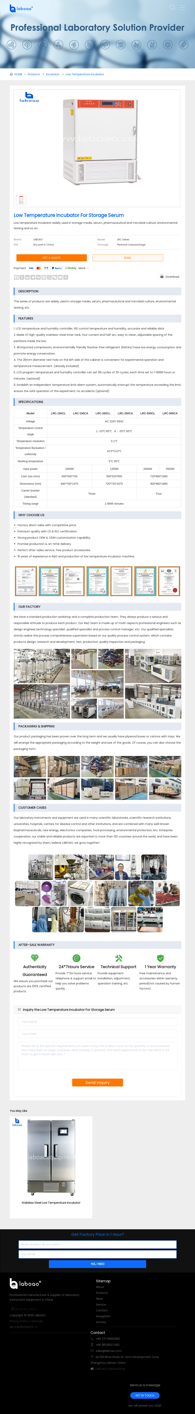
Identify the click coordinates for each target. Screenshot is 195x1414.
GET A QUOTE (51, 258)
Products (34, 74)
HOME (20, 74)
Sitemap (37, 1321)
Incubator (52, 74)
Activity (101, 1322)
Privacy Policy (19, 1321)
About (100, 1287)
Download (169, 276)
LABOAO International (110, 1369)
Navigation (103, 1316)
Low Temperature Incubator (85, 74)
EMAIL (127, 258)
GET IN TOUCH (144, 1395)
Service (101, 1305)
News (99, 1299)
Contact (102, 1310)
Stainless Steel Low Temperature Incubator (51, 1203)
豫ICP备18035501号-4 (23, 1327)
